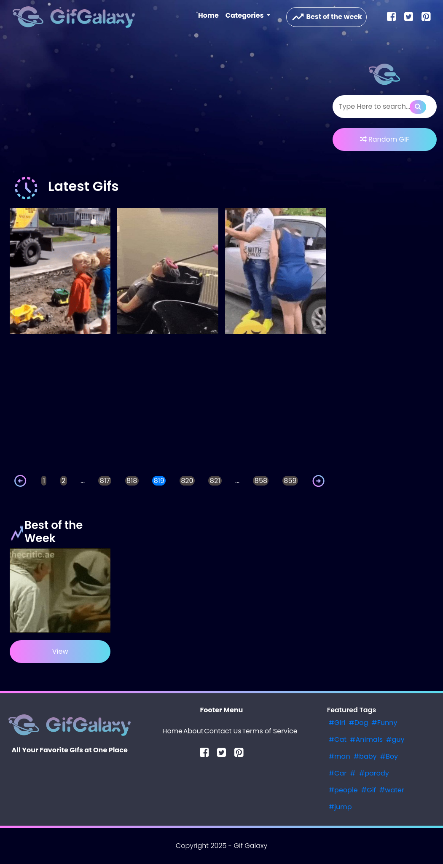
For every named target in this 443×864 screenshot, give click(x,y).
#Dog (358, 722)
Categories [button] (245, 15)
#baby (365, 756)
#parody (374, 773)
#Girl (337, 722)
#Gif (368, 790)
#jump (340, 807)
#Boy (389, 756)
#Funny (384, 722)
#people (343, 790)
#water (391, 790)
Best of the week (326, 17)
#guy (395, 739)
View (60, 651)
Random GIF (384, 139)
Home (210, 15)
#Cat (337, 739)
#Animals (366, 739)
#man (339, 756)
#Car (338, 773)
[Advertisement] (168, 107)
